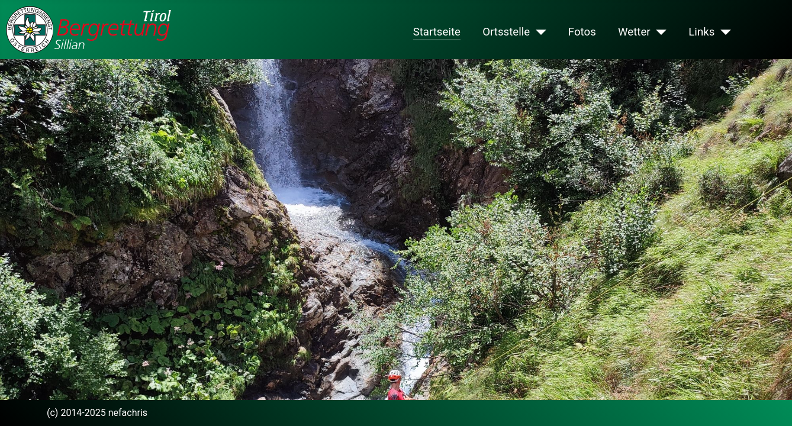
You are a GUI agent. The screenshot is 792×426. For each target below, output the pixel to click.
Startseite (437, 31)
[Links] (722, 32)
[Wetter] (659, 32)
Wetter (634, 31)
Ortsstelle (506, 31)
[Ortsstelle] (538, 32)
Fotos (582, 31)
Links (701, 31)
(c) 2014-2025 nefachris (97, 412)
